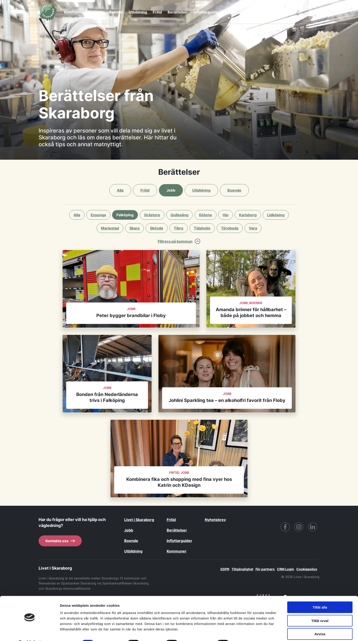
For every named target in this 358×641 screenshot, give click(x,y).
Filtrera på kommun (179, 241)
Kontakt (295, 6)
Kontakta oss (60, 541)
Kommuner (76, 12)
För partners (265, 569)
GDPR (224, 569)
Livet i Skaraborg (139, 519)
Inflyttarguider (206, 12)
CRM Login (285, 569)
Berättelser (178, 12)
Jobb (99, 12)
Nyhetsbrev (215, 519)
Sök (276, 7)
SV (312, 6)
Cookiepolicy (306, 569)
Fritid (157, 12)
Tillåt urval (320, 609)
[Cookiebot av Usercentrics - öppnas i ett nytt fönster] (30, 632)
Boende (116, 12)
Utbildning (138, 12)
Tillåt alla (320, 595)
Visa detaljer (248, 632)
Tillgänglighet (242, 569)
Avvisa (319, 622)
